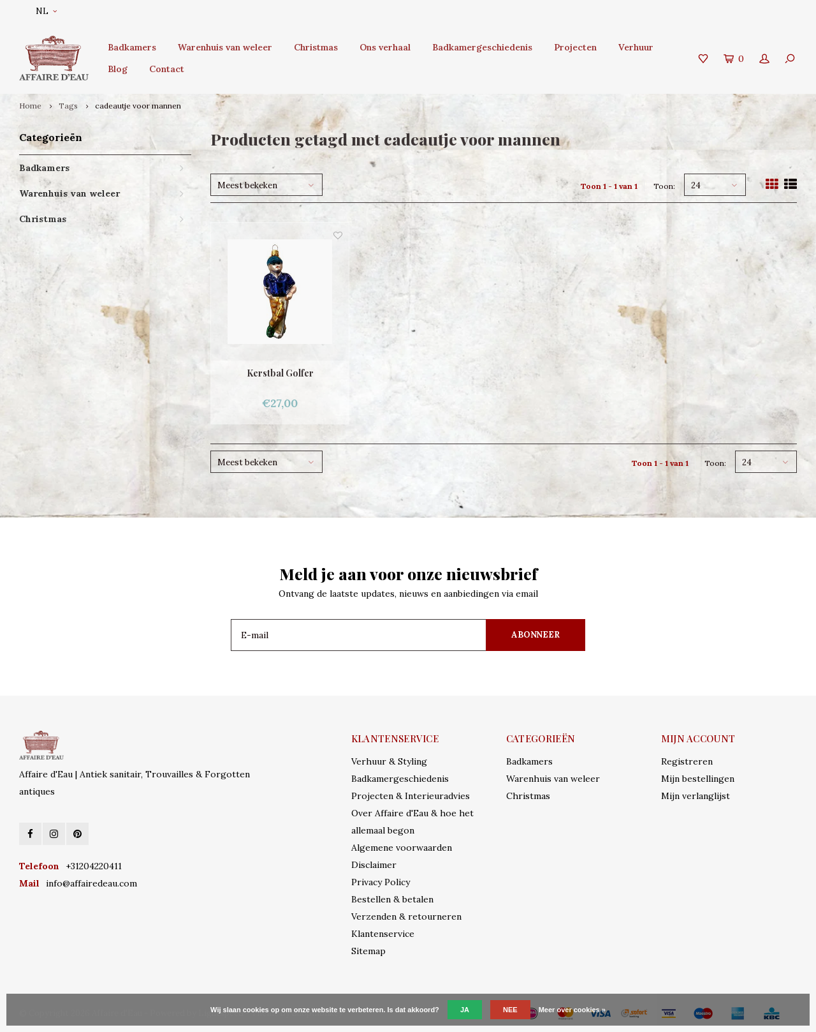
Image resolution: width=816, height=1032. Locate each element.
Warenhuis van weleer (225, 47)
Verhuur (635, 47)
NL (46, 11)
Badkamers (132, 47)
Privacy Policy (380, 882)
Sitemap (368, 951)
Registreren (687, 761)
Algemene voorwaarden (401, 847)
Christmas (316, 47)
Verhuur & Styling (389, 761)
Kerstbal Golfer (280, 373)
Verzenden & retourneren (406, 916)
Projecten (575, 47)
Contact (166, 69)
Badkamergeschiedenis (482, 47)
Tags (68, 105)
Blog (117, 69)
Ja (464, 1009)
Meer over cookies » (572, 1009)
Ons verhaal (385, 47)
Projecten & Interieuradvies (410, 796)
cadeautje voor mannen (138, 105)
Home (30, 105)
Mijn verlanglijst (695, 796)
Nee (510, 1009)
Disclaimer (374, 865)
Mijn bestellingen (697, 778)
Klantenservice (382, 933)
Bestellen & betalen (392, 899)
